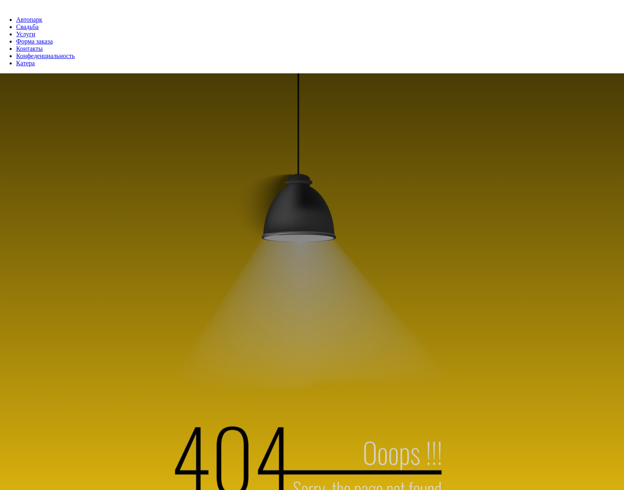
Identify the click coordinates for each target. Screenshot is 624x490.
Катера (25, 63)
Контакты (29, 48)
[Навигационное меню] (5, 4)
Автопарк (29, 19)
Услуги (25, 34)
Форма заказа (34, 41)
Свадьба (27, 26)
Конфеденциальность (45, 55)
